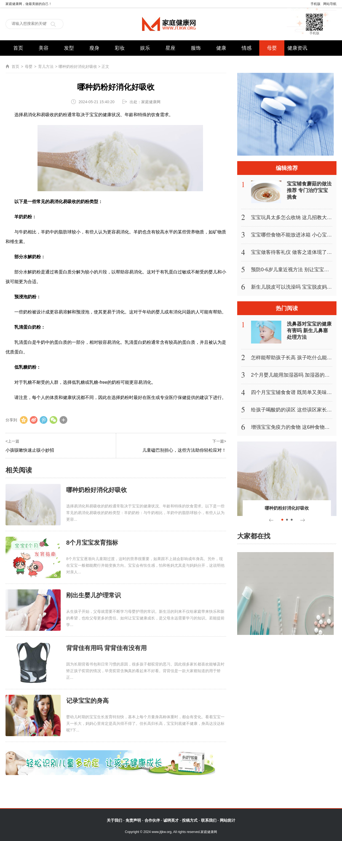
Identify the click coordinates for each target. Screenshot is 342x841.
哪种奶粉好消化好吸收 (96, 489)
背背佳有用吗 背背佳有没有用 (106, 648)
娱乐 (145, 48)
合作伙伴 (152, 820)
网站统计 (227, 820)
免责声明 (133, 820)
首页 (18, 48)
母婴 (272, 48)
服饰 (196, 48)
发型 (69, 48)
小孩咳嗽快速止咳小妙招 (30, 450)
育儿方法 (46, 67)
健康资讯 (297, 48)
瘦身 (94, 48)
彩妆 (120, 48)
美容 (44, 48)
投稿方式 (189, 820)
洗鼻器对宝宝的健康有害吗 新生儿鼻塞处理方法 (309, 330)
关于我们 (114, 820)
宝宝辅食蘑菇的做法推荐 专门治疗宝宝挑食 (309, 190)
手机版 (315, 4)
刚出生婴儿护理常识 (93, 595)
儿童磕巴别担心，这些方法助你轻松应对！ (184, 450)
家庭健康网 (171, 24)
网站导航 (329, 4)
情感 (247, 48)
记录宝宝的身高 (87, 700)
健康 (221, 48)
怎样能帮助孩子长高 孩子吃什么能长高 (294, 357)
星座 (170, 48)
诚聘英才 (171, 820)
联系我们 (209, 820)
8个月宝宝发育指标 (92, 542)
